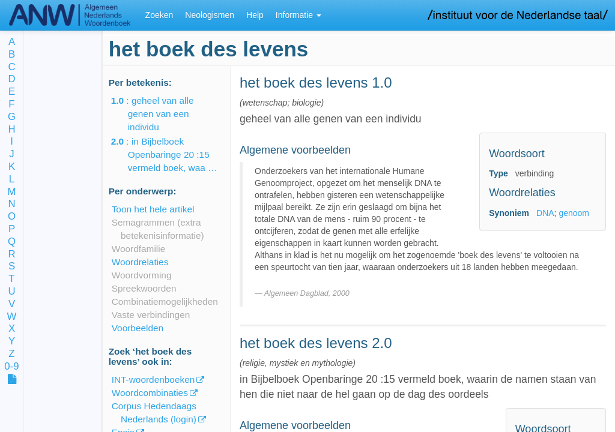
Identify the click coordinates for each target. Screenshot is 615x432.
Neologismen (209, 15)
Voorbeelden (137, 328)
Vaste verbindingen (151, 315)
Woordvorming (142, 275)
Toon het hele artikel (153, 209)
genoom (574, 213)
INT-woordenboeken (153, 379)
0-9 (11, 367)
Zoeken (159, 15)
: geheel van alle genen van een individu (161, 113)
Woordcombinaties (150, 393)
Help (255, 15)
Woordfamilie (139, 249)
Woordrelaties (140, 262)
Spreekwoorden (144, 288)
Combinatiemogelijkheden (165, 301)
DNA (545, 213)
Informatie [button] (298, 15)
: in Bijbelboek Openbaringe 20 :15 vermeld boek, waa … (172, 154)
